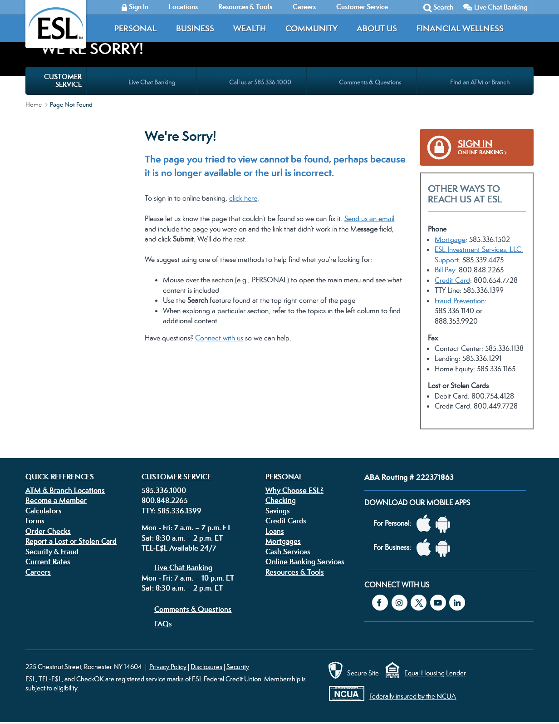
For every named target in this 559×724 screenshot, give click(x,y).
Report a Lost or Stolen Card (71, 541)
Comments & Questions (192, 609)
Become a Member (56, 500)
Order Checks (48, 531)
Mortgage (450, 239)
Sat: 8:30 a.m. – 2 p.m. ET (182, 538)
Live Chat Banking (500, 7)
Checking (280, 500)
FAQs (163, 624)
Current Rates (47, 561)
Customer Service (176, 477)
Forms (34, 521)
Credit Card (452, 280)
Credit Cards (285, 521)
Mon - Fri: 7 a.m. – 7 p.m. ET (186, 527)
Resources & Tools (294, 572)
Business (195, 28)
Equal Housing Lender (435, 673)
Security (237, 666)
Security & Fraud (51, 552)
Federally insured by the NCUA (412, 696)
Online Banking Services (304, 561)
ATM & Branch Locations (65, 490)
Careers (38, 572)
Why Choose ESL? (294, 490)
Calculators (43, 511)
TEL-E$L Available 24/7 (179, 548)
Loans (274, 531)
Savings (277, 511)
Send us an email (369, 218)
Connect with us (219, 338)
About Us (377, 28)
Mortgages (283, 541)
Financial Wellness (460, 28)
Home (33, 104)
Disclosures (206, 666)
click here (243, 198)
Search (443, 7)
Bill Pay (445, 270)
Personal (135, 28)
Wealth (249, 28)
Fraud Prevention (460, 300)
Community (311, 28)
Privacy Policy (167, 666)
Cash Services (287, 552)
